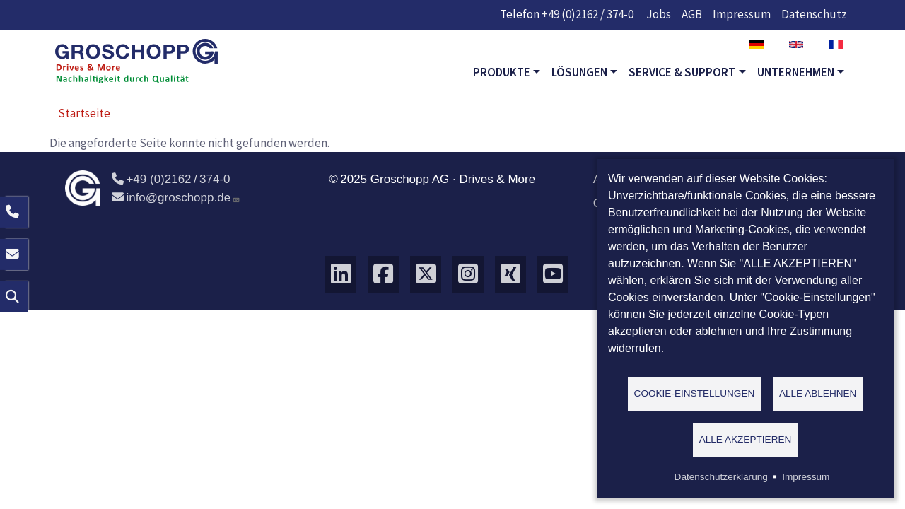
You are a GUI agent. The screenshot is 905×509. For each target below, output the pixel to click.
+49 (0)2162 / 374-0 (588, 14)
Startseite (84, 113)
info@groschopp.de (176, 197)
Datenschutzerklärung (721, 477)
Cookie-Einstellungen (694, 392)
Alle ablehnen (818, 392)
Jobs (658, 14)
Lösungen (579, 72)
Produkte (501, 72)
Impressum (742, 14)
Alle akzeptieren (745, 438)
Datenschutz (814, 14)
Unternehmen (795, 72)
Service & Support (682, 72)
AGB (692, 14)
